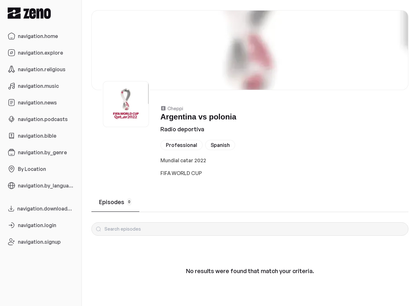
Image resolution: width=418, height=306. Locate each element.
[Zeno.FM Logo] (41, 13)
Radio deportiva (182, 129)
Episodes (115, 202)
